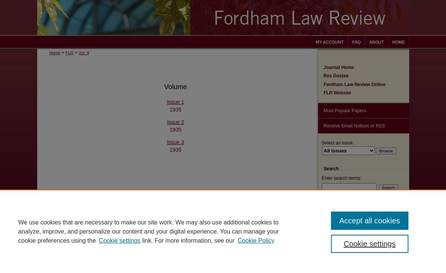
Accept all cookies (369, 221)
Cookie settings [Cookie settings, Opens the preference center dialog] (370, 244)
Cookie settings (119, 240)
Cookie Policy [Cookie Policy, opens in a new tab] (256, 240)
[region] (223, 231)
